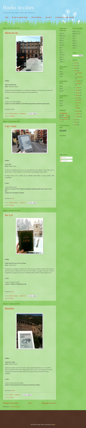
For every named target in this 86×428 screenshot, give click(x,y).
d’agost (78, 87)
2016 (75, 63)
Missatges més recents (10, 403)
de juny (78, 92)
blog (6, 17)
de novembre (79, 77)
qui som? (48, 17)
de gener (78, 116)
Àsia (61, 119)
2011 (75, 122)
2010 (75, 124)
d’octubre (78, 81)
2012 (75, 119)
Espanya (12, 205)
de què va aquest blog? (20, 17)
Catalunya (12, 116)
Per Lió (9, 215)
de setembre (79, 83)
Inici (29, 403)
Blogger (53, 424)
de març (78, 111)
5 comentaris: (22, 113)
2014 (75, 68)
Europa (11, 298)
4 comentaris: (17, 394)
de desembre (79, 73)
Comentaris (64, 160)
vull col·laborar (36, 17)
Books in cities (18, 7)
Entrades (63, 157)
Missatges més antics (49, 403)
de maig (78, 95)
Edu (13, 291)
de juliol (78, 90)
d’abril (77, 98)
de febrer (78, 113)
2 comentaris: (22, 295)
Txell (13, 198)
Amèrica (66, 119)
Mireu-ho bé (11, 32)
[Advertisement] (23, 415)
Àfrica (61, 121)
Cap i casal (10, 126)
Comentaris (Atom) (15, 406)
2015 (75, 65)
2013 (75, 70)
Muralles (9, 308)
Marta (13, 390)
